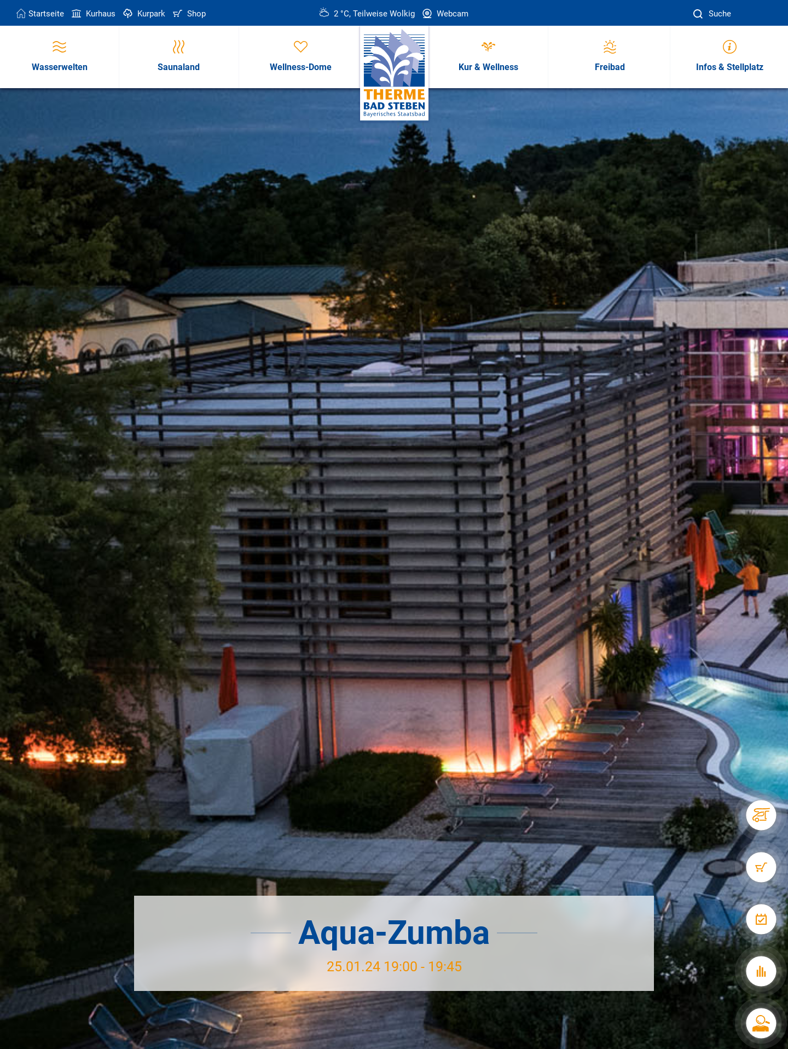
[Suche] (699, 14)
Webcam (444, 14)
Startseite (40, 14)
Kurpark (143, 14)
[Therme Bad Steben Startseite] (394, 74)
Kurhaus (92, 14)
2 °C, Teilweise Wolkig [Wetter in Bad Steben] (367, 14)
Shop (188, 14)
